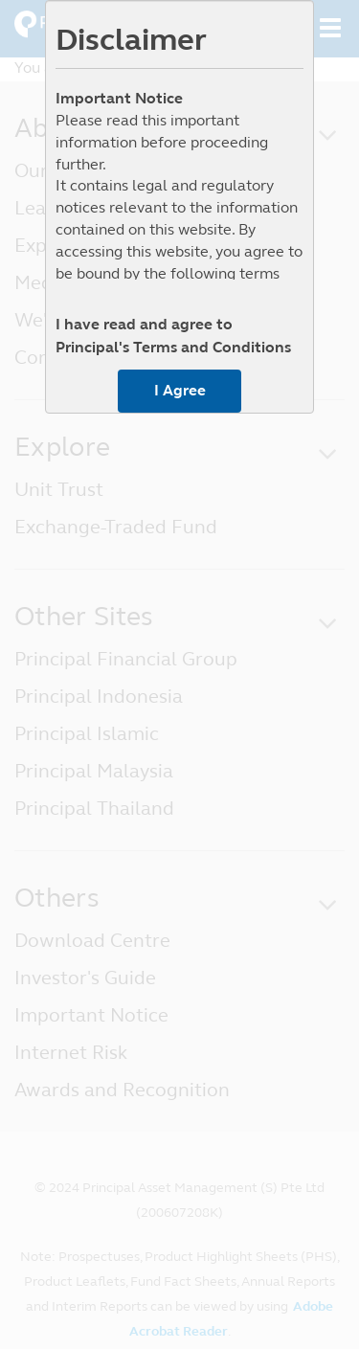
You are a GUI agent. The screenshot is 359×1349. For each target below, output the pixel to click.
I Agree (180, 390)
